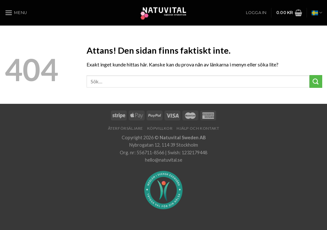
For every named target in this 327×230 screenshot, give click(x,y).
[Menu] (16, 12)
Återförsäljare (125, 128)
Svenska (317, 13)
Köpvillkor (160, 128)
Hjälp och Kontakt (198, 128)
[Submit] (315, 81)
